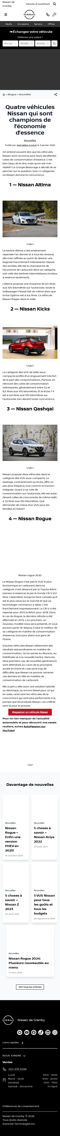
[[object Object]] (55, 94)
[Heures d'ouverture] (37, 4)
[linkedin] (47, 1032)
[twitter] (19, 1032)
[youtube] (26, 1032)
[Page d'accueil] (8, 1020)
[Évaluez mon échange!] (54, 43)
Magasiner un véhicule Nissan (30, 712)
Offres (51, 24)
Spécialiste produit (27, 145)
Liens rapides (11, 1042)
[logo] (29, 14)
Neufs (8, 24)
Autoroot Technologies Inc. (19, 1123)
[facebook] (33, 1032)
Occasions (23, 24)
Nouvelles (25, 94)
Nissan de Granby (9, 4)
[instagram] (54, 1032)
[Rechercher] (54, 4)
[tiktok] (40, 1032)
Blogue (12, 94)
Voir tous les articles (30, 987)
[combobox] (4, 43)
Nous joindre (12, 1055)
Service (38, 24)
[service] (54, 14)
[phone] (48, 14)
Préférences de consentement (21, 1106)
